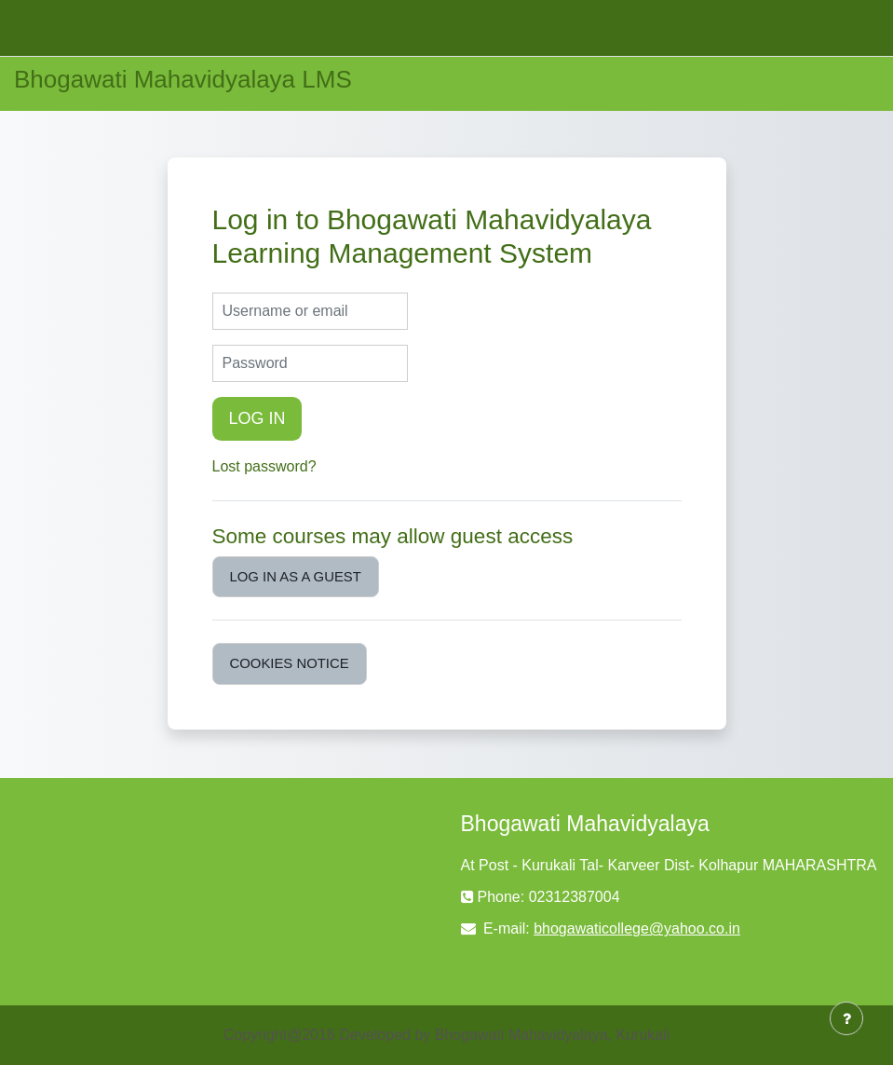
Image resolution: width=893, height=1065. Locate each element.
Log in (257, 418)
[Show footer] (846, 1018)
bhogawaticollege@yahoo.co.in (637, 928)
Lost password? (264, 466)
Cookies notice (289, 663)
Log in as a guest (295, 576)
